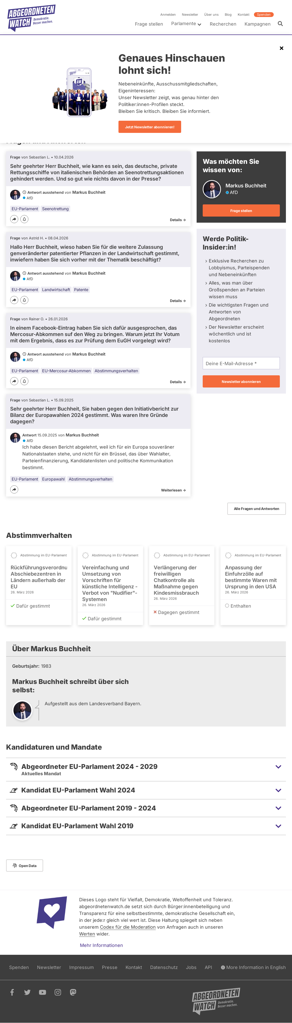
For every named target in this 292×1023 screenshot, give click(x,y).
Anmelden (168, 14)
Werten (87, 934)
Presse (109, 967)
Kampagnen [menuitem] (258, 24)
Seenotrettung (55, 208)
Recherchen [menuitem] (223, 24)
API (208, 967)
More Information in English (253, 967)
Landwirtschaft (56, 289)
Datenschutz (164, 967)
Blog (228, 14)
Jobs (191, 967)
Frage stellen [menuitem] (149, 24)
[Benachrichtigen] (24, 219)
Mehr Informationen (101, 945)
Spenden (264, 14)
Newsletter (190, 14)
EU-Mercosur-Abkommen (66, 370)
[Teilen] (14, 219)
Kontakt (243, 14)
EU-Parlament (25, 208)
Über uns (211, 14)
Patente (81, 289)
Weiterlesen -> (173, 490)
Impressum (81, 967)
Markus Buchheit (89, 192)
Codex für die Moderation (128, 927)
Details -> (178, 220)
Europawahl (53, 479)
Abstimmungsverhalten (116, 370)
